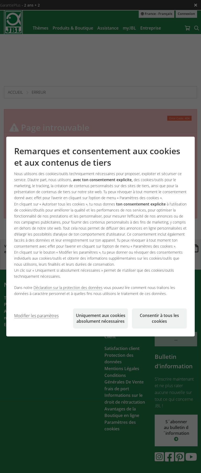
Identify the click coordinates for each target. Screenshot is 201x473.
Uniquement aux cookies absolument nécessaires (100, 318)
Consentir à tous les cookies (159, 318)
